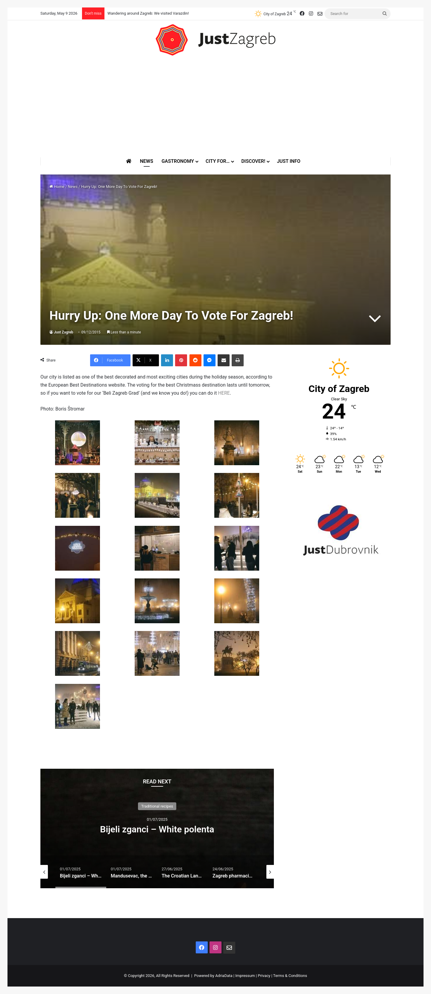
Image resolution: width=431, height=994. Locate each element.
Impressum (245, 975)
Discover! (253, 161)
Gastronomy (178, 161)
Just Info (288, 161)
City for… (218, 161)
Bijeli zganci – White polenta (157, 829)
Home (56, 186)
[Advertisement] (215, 106)
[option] (157, 828)
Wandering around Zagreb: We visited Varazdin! (148, 13)
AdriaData (223, 975)
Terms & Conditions (290, 975)
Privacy (264, 975)
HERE (224, 393)
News (146, 161)
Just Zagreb (63, 332)
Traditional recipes (157, 806)
